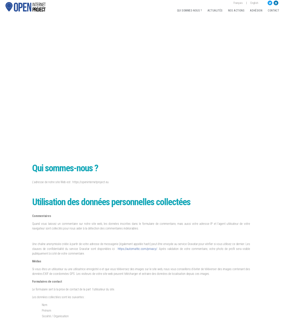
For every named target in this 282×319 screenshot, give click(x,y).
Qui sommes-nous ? (189, 10)
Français (238, 2)
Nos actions (236, 10)
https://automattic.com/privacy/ (137, 249)
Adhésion (256, 10)
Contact (273, 10)
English (254, 2)
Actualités (215, 10)
